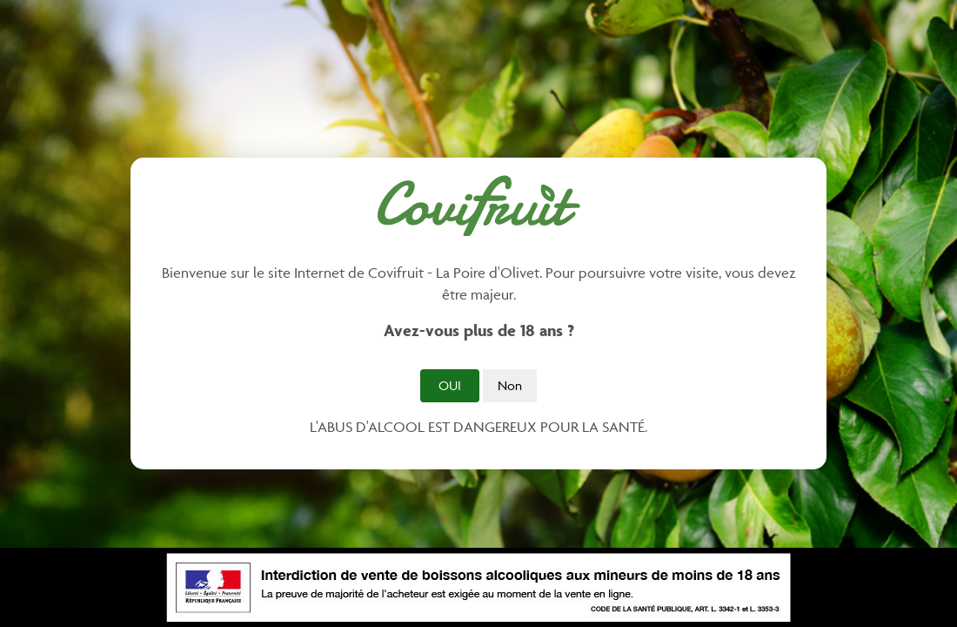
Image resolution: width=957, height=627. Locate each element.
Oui (449, 385)
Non (510, 385)
